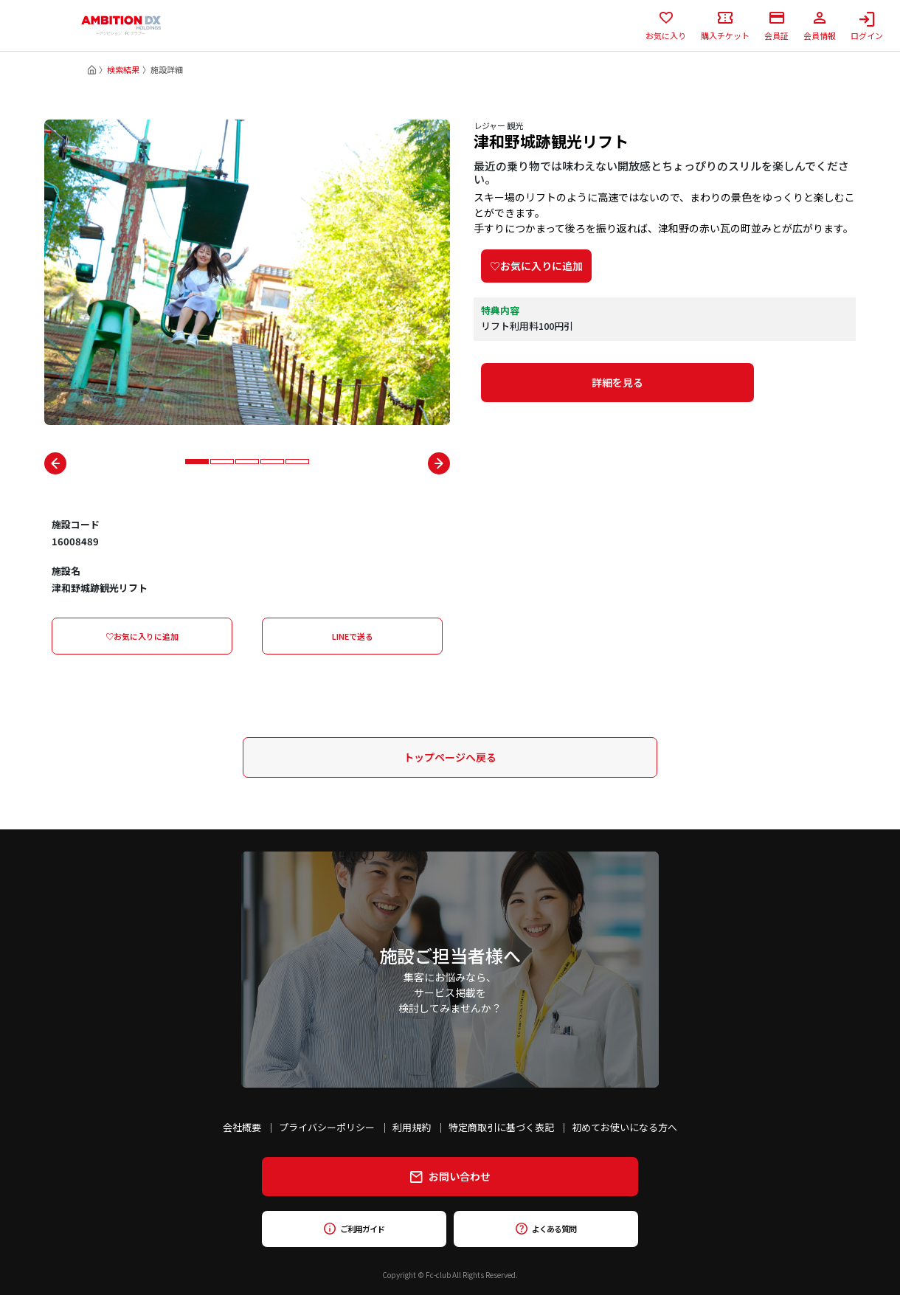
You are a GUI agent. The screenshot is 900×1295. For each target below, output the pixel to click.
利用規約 (411, 1127)
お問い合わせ (450, 1176)
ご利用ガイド (354, 1228)
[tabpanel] (247, 272)
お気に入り (665, 26)
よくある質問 (545, 1228)
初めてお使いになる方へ (624, 1127)
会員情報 (819, 26)
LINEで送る (352, 636)
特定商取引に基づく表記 (501, 1127)
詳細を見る (617, 382)
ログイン (867, 26)
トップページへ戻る (450, 757)
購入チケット (725, 26)
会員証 (776, 26)
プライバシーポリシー (327, 1127)
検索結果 (123, 69)
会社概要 (242, 1127)
